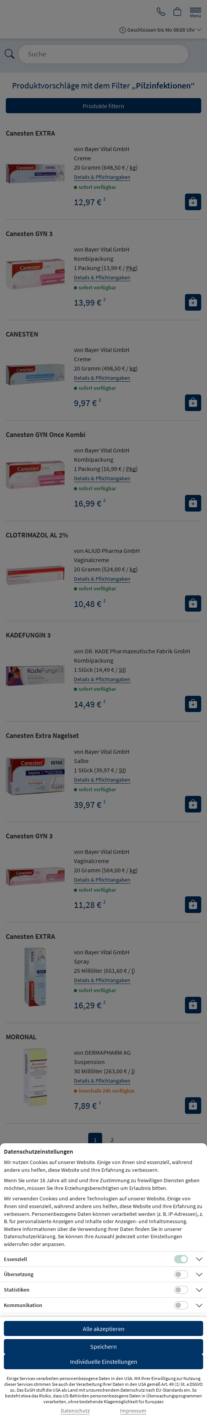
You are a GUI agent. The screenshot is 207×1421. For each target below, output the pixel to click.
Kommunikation (23, 1305)
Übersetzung (18, 1274)
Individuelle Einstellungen (103, 1361)
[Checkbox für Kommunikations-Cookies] (181, 1305)
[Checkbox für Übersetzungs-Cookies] (181, 1274)
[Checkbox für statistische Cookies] (181, 1290)
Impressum (133, 1410)
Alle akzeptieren (104, 1329)
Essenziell (15, 1259)
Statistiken (16, 1289)
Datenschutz (75, 1410)
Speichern (103, 1346)
